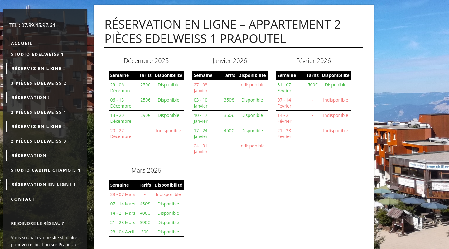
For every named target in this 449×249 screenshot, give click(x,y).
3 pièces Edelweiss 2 (38, 83)
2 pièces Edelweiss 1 (38, 112)
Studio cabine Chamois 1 (46, 170)
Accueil (21, 43)
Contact (23, 199)
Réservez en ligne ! (38, 68)
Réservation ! (31, 97)
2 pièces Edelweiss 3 (38, 141)
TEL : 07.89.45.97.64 (32, 25)
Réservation (29, 155)
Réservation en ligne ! (43, 184)
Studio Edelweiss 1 (37, 54)
